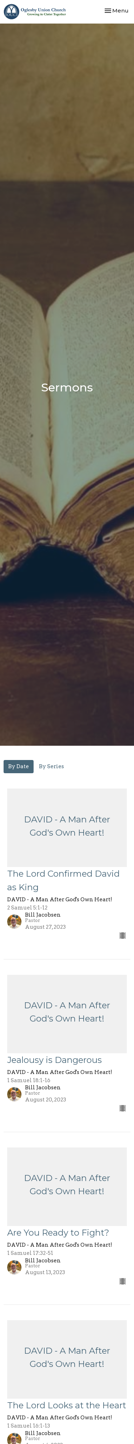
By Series (51, 766)
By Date (18, 766)
